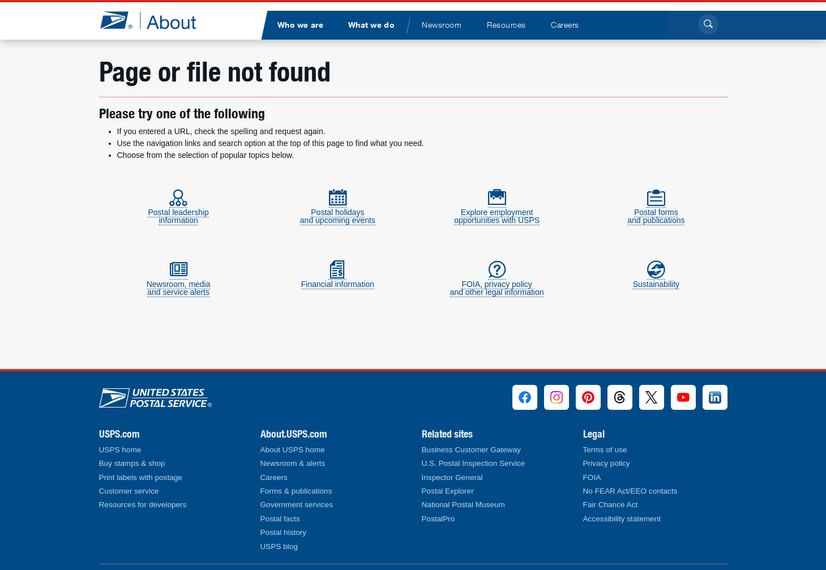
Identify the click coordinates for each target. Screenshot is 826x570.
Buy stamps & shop (132, 463)
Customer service (129, 491)
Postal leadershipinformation (178, 211)
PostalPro (438, 519)
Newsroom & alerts (293, 463)
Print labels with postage (140, 477)
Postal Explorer (448, 491)
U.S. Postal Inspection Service (473, 463)
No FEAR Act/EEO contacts (630, 491)
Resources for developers (143, 504)
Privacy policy (606, 463)
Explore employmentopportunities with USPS (497, 211)
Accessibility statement (622, 519)
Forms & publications (296, 491)
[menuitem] (300, 25)
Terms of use (605, 449)
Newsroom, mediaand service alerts (179, 283)
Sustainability (656, 279)
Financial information (337, 279)
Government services (296, 504)
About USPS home (292, 449)
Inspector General (452, 477)
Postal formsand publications (655, 211)
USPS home (120, 449)
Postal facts (280, 519)
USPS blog (279, 546)
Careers (274, 477)
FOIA (592, 477)
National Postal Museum (463, 504)
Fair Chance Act (610, 504)
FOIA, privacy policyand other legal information (497, 283)
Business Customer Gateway (471, 449)
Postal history (283, 532)
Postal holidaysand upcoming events (337, 211)
